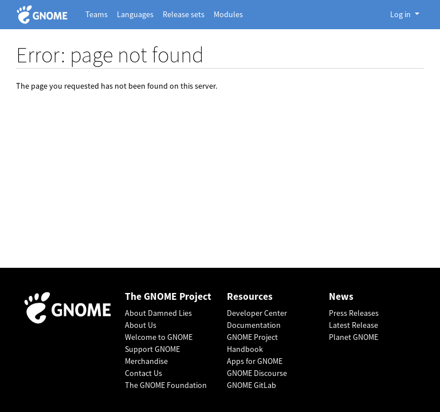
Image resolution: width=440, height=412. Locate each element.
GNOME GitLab (251, 385)
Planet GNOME (353, 337)
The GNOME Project (168, 297)
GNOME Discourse (257, 373)
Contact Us (143, 373)
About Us (140, 325)
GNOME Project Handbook (252, 343)
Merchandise (146, 361)
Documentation (254, 325)
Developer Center (257, 313)
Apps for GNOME (254, 361)
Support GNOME (152, 349)
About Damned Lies (158, 313)
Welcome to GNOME (158, 337)
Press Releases (354, 313)
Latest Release (353, 325)
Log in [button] (401, 14)
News (341, 297)
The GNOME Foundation (166, 385)
